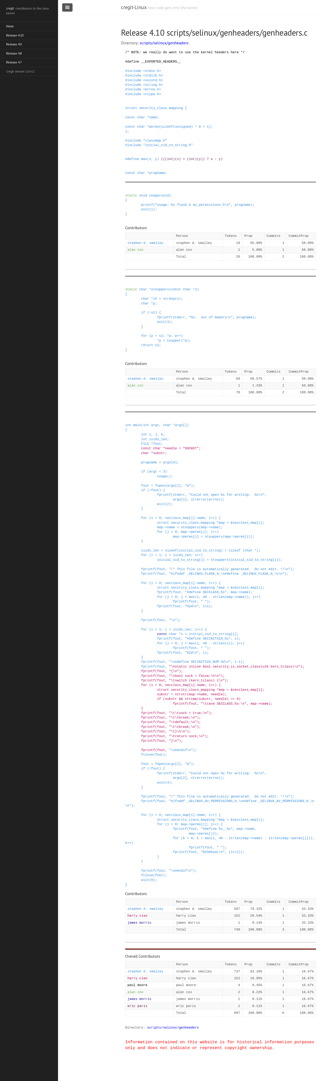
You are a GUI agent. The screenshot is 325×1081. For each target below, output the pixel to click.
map (222, 523)
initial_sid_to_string (200, 550)
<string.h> (153, 85)
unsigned (183, 127)
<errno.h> (152, 89)
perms (154, 127)
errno (214, 499)
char (141, 117)
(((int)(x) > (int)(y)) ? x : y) (192, 159)
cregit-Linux (133, 7)
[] (185, 425)
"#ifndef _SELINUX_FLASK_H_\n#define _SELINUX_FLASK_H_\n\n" (226, 574)
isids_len (158, 439)
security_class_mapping (161, 108)
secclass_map (177, 518)
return (147, 345)
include (134, 71)
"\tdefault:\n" (183, 722)
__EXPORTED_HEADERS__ (161, 61)
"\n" (173, 620)
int (128, 425)
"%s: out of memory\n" (211, 317)
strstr (181, 694)
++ (179, 336)
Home (10, 26)
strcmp (191, 699)
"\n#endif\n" (181, 750)
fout (157, 444)
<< (234, 852)
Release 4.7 (14, 62)
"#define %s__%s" (217, 829)
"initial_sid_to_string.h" (168, 145)
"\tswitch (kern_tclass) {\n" (197, 680)
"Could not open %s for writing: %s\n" (226, 495)
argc (155, 425)
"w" (188, 486)
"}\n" (174, 741)
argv (179, 425)
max (144, 159)
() (169, 476)
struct (131, 108)
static (131, 195)
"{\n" (174, 671)
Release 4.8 (14, 53)
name (153, 117)
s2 (155, 299)
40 (205, 597)
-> (165, 527)
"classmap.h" (155, 140)
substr (159, 453)
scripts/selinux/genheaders (164, 43)
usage (154, 195)
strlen (219, 597)
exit (145, 209)
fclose (147, 755)
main (137, 425)
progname (157, 173)
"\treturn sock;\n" (187, 736)
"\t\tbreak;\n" (183, 717)
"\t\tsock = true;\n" (189, 713)
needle (171, 448)
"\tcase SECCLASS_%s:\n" (224, 704)
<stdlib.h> (153, 75)
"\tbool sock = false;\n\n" (195, 676)
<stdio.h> (152, 71)
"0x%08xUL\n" (213, 852)
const (130, 117)
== (233, 699)
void (143, 195)
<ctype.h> (152, 94)
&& (181, 699)
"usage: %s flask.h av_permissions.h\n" (193, 205)
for (144, 336)
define (133, 61)
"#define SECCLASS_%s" (206, 592)
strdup (169, 299)
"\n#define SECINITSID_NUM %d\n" (200, 662)
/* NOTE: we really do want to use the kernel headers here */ (185, 52)
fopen (160, 486)
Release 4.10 (14, 35)
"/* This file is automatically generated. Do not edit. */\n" (229, 569)
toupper (174, 340)
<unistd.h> (153, 80)
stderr (179, 317)
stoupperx (160, 289)
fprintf (164, 317)
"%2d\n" (192, 606)
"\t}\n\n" (178, 731)
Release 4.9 (14, 44)
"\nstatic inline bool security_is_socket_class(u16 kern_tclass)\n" (234, 666)
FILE (145, 444)
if (143, 312)
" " (204, 601)
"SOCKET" (191, 448)
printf (147, 205)
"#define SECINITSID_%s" (208, 638)
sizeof (167, 127)
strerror (199, 499)
